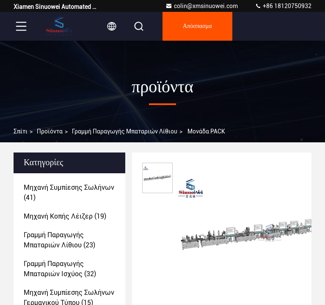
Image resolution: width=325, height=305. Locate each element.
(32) (60, 269)
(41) (69, 192)
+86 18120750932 (283, 6)
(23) (59, 240)
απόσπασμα (197, 26)
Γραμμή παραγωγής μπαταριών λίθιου (124, 131)
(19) (65, 216)
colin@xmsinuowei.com (201, 6)
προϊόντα (50, 131)
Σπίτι (21, 131)
